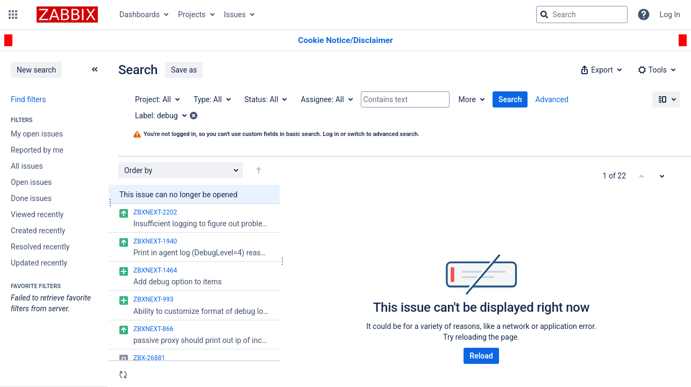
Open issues (31, 182)
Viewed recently (37, 214)
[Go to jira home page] (67, 14)
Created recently (38, 230)
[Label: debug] (164, 116)
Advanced (551, 99)
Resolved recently (40, 246)
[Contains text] (405, 99)
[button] (12, 14)
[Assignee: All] (326, 99)
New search (36, 70)
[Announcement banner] (345, 40)
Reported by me (37, 150)
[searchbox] (582, 14)
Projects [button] (191, 14)
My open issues (37, 134)
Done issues (31, 198)
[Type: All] (212, 99)
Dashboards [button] (139, 14)
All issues (27, 166)
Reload (481, 356)
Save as (184, 70)
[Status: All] (265, 99)
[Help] (643, 14)
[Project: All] (156, 99)
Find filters (28, 99)
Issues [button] (235, 14)
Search (510, 99)
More (467, 99)
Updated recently (39, 263)
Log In (670, 14)
